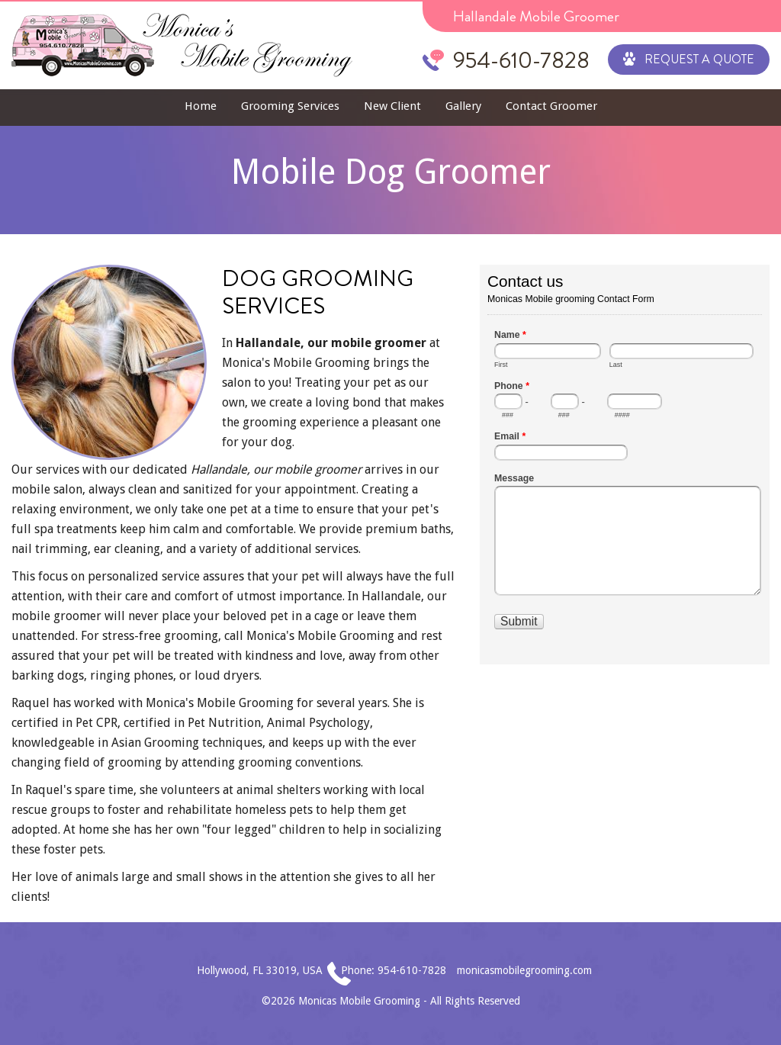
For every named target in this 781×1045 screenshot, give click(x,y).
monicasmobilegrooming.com (524, 970)
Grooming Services (290, 106)
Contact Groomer (551, 106)
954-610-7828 (521, 60)
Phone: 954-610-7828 (393, 970)
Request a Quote (688, 58)
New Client (392, 106)
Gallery (463, 106)
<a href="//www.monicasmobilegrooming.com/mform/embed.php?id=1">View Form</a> (624, 463)
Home (201, 106)
